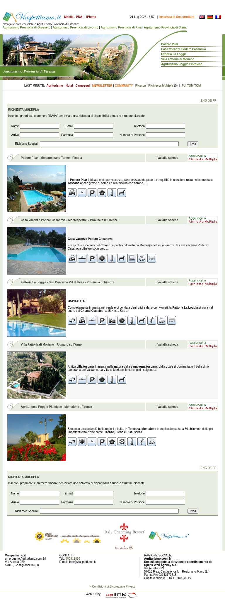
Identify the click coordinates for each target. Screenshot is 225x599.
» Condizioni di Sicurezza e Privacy (112, 586)
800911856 (73, 558)
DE (210, 100)
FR (215, 100)
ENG (204, 100)
